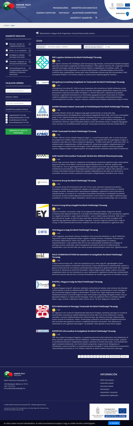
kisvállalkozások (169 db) (18, 120)
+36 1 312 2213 (9, 386)
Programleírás (60, 8)
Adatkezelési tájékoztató (109, 395)
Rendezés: (41, 47)
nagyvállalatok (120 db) (17, 115)
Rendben (114, 423)
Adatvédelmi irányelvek (108, 392)
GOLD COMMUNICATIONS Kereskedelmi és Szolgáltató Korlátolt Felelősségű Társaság (87, 255)
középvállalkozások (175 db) (19, 118)
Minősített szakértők (81, 18)
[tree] (18, 59)
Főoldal (6, 25)
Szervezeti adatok (106, 386)
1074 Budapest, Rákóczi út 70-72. (16, 384)
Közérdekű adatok (106, 383)
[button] (96, 18)
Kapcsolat (64, 13)
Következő (115, 356)
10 (107, 356)
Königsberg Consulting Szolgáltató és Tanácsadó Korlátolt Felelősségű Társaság (88, 82)
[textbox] (18, 91)
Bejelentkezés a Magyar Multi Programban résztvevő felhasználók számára (65, 33)
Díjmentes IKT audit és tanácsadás (18, 131)
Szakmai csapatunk (46, 13)
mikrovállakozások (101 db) (19, 122)
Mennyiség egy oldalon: (93, 47)
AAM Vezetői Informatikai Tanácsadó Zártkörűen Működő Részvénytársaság (87, 156)
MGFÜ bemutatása (107, 380)
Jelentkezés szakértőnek (85, 13)
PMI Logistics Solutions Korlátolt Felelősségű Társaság (77, 57)
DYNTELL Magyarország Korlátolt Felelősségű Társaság (77, 281)
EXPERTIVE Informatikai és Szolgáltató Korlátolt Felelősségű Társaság (84, 331)
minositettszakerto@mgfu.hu (14, 388)
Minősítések (104, 389)
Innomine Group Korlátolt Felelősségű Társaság (74, 180)
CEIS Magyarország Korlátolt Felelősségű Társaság (75, 230)
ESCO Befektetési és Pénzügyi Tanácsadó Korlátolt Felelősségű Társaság (85, 306)
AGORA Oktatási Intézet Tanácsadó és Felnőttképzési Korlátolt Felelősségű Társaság (90, 106)
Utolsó (125, 356)
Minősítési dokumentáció (84, 8)
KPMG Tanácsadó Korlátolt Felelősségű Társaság (74, 131)
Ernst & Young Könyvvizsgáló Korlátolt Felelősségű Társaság (79, 205)
